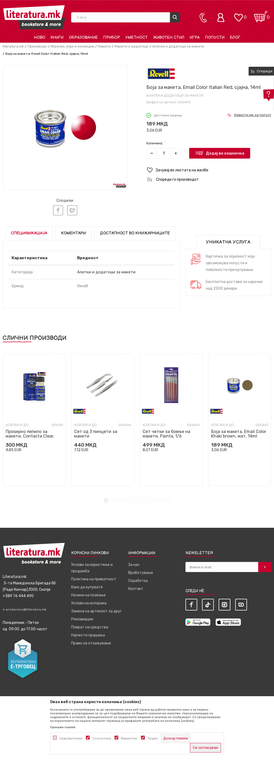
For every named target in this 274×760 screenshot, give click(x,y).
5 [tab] (137, 498)
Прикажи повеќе (62, 727)
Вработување (140, 571)
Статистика (101, 738)
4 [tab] (129, 498)
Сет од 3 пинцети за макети (95, 432)
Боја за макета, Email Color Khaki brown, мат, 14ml (238, 432)
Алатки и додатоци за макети (178, 46)
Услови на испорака (88, 601)
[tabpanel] (34, 418)
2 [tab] (113, 498)
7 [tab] (152, 498)
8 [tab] (160, 498)
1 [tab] (106, 498)
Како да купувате (87, 585)
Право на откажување (91, 641)
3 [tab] (121, 498)
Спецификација (29, 231)
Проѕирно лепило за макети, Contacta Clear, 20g (30, 434)
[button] (208, 170)
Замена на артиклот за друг (96, 609)
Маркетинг (129, 738)
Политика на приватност (93, 577)
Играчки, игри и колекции (72, 46)
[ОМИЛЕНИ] (238, 15)
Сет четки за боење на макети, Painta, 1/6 (166, 432)
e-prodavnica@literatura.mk (24, 608)
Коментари (73, 231)
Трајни (152, 738)
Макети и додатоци (132, 46)
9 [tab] (168, 498)
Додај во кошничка (225, 153)
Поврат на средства (89, 625)
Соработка (138, 579)
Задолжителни (70, 738)
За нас (134, 563)
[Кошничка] (260, 15)
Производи (37, 46)
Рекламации (82, 617)
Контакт (135, 587)
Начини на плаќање (88, 593)
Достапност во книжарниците (135, 231)
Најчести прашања (88, 633)
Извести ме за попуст (252, 115)
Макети (104, 46)
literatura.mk (13, 46)
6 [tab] (144, 498)
